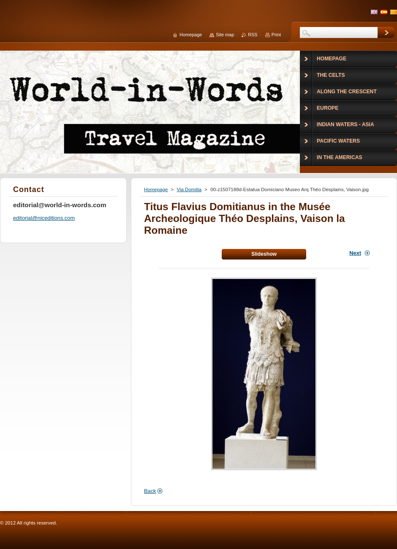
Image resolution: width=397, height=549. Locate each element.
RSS (252, 34)
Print (276, 34)
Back (150, 491)
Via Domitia (189, 189)
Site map (225, 34)
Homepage (156, 189)
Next (355, 253)
